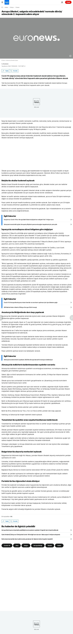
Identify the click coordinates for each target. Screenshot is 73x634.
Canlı (68, 2)
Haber (6, 7)
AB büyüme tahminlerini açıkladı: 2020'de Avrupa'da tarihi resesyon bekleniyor (28, 359)
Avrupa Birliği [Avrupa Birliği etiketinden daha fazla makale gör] (37, 545)
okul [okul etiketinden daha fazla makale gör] (16, 545)
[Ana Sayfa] (2, 7)
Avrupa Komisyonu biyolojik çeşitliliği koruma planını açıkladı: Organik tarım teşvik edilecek (30, 530)
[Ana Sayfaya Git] (7, 2)
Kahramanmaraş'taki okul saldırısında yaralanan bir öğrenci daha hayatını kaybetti (27, 539)
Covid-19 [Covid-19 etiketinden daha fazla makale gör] (7, 545)
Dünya (12, 7)
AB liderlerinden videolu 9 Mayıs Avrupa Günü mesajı (20, 307)
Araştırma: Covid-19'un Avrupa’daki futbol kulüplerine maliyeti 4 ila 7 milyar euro (29, 219)
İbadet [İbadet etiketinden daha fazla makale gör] (50, 545)
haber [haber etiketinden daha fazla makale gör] (59, 545)
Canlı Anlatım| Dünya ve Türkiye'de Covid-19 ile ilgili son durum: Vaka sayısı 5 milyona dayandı (31, 534)
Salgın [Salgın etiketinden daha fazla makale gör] (26, 545)
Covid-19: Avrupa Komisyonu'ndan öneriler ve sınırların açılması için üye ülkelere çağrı (31, 302)
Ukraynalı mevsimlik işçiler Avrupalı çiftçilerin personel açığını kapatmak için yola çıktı (30, 224)
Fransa (17, 7)
